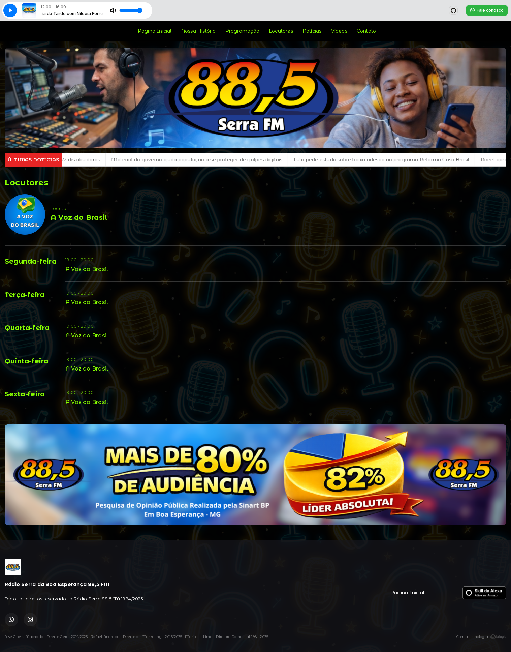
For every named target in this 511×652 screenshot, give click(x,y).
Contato (366, 31)
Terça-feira (24, 295)
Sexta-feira (25, 394)
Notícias (312, 31)
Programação (242, 31)
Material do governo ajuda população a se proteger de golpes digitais (211, 160)
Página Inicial (155, 31)
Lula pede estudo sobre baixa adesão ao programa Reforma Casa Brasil (396, 160)
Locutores (281, 31)
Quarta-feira (27, 328)
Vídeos (339, 31)
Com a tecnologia (481, 636)
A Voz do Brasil (86, 269)
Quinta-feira (27, 361)
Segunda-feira (31, 261)
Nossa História (198, 31)
